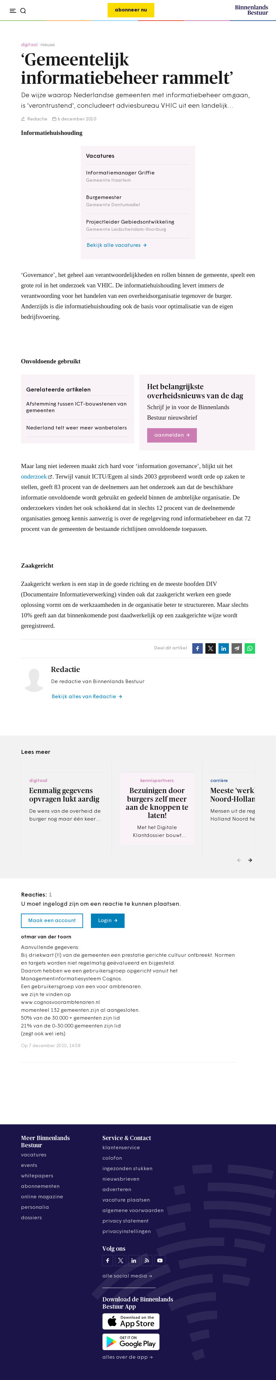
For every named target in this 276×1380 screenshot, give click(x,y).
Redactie (36, 119)
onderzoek (34, 476)
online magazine (42, 1197)
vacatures (33, 1155)
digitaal (29, 45)
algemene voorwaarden (133, 1210)
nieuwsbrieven (120, 1179)
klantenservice (121, 1148)
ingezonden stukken (127, 1168)
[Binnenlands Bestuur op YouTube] (160, 1260)
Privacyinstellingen (126, 1231)
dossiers (31, 1218)
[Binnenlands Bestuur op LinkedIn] (134, 1260)
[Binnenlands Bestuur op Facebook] (107, 1260)
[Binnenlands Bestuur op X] (120, 1260)
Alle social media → (127, 1276)
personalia (35, 1207)
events (29, 1165)
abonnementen (40, 1186)
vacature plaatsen (126, 1200)
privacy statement (125, 1221)
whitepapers (37, 1176)
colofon (112, 1158)
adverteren (116, 1189)
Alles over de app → (127, 1357)
